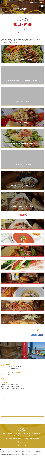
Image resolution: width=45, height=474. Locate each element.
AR (41, 2)
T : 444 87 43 (10, 375)
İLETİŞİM (31, 435)
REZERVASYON (23, 435)
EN (39, 2)
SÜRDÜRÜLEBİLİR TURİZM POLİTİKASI (11, 434)
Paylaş (40, 334)
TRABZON (15, 435)
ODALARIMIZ (26, 434)
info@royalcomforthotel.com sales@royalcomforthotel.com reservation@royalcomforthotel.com (13, 386)
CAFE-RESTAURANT (37, 434)
